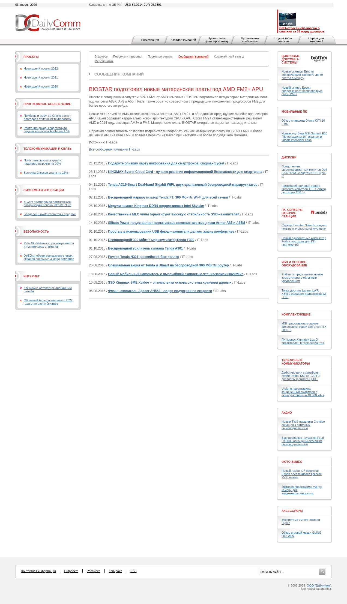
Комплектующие (296, 314)
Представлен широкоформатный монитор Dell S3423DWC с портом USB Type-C (304, 171)
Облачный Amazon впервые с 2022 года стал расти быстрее (48, 302)
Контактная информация (38, 571)
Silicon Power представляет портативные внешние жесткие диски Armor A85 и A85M (176, 223)
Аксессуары (292, 510)
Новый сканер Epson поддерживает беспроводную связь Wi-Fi (302, 91)
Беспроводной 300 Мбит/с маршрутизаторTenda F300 (151, 240)
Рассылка (93, 571)
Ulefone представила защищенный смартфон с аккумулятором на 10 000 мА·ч (303, 392)
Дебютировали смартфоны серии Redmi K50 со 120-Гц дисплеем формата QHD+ (301, 376)
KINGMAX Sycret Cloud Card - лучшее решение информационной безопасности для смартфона (185, 172)
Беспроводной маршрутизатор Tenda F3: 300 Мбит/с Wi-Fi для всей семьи (168, 197)
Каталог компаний (183, 39)
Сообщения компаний (119, 74)
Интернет (31, 276)
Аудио (287, 412)
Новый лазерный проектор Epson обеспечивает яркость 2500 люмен (302, 474)
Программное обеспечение (47, 104)
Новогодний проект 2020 (41, 86)
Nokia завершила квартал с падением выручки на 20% (43, 162)
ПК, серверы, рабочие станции (292, 213)
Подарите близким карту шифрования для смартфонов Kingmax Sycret (166, 163)
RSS (133, 571)
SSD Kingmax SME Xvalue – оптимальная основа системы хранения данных (169, 282)
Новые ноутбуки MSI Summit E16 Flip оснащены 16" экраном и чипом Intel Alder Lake (304, 137)
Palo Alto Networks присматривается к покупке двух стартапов (49, 245)
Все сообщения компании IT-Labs (114, 149)
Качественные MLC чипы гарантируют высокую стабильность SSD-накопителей (173, 214)
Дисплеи (289, 157)
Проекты (30, 56)
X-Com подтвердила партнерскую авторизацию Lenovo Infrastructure (47, 203)
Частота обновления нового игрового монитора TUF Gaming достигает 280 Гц (304, 189)
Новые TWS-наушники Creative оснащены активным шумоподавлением (303, 425)
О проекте (71, 571)
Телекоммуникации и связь (47, 148)
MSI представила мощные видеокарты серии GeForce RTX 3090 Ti (304, 327)
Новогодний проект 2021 (41, 77)
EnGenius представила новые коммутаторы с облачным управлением (302, 278)
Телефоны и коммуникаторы (296, 362)
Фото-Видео (292, 461)
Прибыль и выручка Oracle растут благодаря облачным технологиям (47, 117)
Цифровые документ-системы (291, 59)
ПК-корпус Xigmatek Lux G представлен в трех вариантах (303, 341)
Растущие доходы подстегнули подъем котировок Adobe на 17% (47, 129)
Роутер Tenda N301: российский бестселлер (143, 257)
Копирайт (115, 571)
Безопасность (36, 231)
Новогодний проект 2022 (41, 68)
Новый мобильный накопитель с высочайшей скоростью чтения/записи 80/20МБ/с (175, 274)
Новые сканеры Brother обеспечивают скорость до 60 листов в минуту (302, 75)
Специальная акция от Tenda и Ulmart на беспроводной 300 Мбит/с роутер (168, 265)
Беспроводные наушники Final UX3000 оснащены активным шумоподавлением (303, 441)
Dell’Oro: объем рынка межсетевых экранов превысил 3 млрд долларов (49, 257)
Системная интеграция (43, 190)
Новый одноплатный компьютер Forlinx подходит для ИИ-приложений (304, 241)
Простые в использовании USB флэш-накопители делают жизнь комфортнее (171, 231)
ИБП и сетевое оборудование (294, 263)
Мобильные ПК (294, 111)
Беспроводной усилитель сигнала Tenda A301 (145, 248)
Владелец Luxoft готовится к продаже (50, 214)
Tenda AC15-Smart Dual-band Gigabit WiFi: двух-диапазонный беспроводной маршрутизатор (183, 185)
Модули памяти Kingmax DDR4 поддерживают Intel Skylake (156, 206)
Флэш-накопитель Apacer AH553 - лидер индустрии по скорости (160, 291)
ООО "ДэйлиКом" (319, 585)
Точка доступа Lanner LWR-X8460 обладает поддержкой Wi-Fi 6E (304, 294)
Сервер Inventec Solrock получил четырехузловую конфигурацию (304, 227)
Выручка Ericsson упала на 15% (46, 172)
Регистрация (150, 39)
